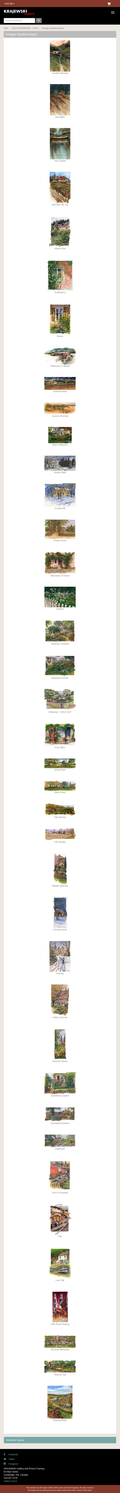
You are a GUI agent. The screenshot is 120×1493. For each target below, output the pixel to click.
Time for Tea (60, 1375)
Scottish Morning (60, 73)
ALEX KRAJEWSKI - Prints (25, 28)
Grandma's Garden (60, 1095)
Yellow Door (60, 248)
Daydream (60, 1149)
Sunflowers (60, 292)
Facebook (11, 1454)
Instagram (11, 1464)
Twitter (9, 1459)
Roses (60, 336)
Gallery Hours (10, 1481)
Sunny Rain (60, 770)
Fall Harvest (60, 817)
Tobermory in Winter (60, 366)
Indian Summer (60, 1017)
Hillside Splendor (60, 886)
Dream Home (59, 540)
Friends (60, 973)
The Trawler (60, 161)
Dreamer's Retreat (60, 644)
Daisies (60, 609)
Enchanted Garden (60, 1123)
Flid (60, 1236)
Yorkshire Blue (60, 391)
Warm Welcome (60, 445)
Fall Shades (60, 842)
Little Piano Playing (60, 1324)
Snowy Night (60, 472)
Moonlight (60, 117)
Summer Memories (60, 1349)
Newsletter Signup (15, 1440)
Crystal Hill (60, 508)
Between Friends (60, 678)
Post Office (60, 747)
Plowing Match (60, 1420)
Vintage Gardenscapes (53, 28)
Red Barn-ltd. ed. (60, 204)
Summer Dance (60, 1061)
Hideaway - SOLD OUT (60, 712)
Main (6, 28)
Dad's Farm (60, 792)
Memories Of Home (59, 575)
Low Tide (60, 1280)
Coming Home (60, 929)
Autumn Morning (60, 416)
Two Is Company (60, 1192)
